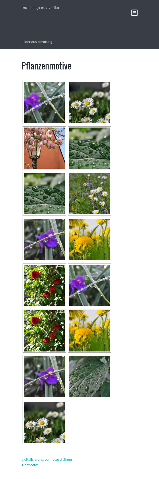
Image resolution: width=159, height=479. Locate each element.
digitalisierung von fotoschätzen (46, 459)
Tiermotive (30, 465)
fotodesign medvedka (40, 7)
